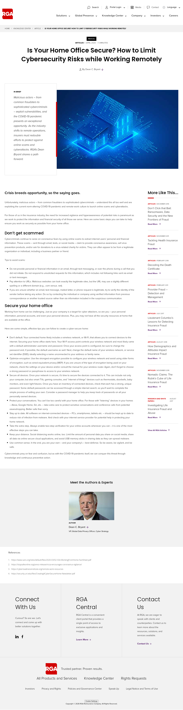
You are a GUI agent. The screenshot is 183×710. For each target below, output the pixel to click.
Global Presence (84, 16)
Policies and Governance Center (85, 689)
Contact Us (144, 644)
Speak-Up (114, 689)
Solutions (61, 16)
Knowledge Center (112, 16)
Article (37, 28)
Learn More (83, 640)
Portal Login (113, 7)
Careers (173, 16)
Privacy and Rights (51, 689)
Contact (155, 7)
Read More (155, 224)
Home (7, 28)
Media (138, 7)
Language (169, 7)
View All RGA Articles (157, 430)
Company (136, 16)
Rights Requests (133, 678)
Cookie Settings (91, 701)
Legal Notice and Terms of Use (142, 689)
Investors (156, 16)
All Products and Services (57, 678)
